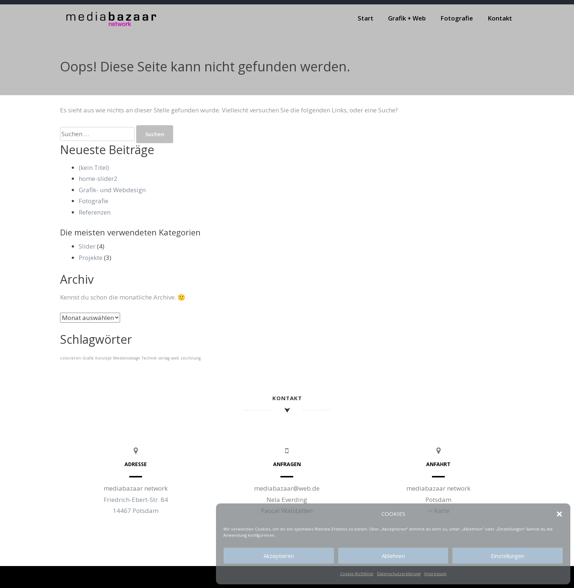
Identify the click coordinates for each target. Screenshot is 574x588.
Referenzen (95, 212)
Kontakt (500, 18)
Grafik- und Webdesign (112, 190)
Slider (87, 246)
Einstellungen (507, 555)
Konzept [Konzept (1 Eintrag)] (103, 358)
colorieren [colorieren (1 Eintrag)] (70, 358)
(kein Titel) (94, 167)
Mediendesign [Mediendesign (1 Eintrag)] (126, 358)
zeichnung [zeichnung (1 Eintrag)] (190, 358)
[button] (559, 514)
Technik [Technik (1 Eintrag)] (149, 358)
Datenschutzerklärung (399, 573)
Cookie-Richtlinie (356, 573)
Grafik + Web (407, 18)
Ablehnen (393, 555)
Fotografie (456, 18)
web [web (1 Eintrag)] (175, 358)
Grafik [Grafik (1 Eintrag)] (88, 358)
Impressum (435, 573)
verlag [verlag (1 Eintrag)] (163, 358)
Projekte (90, 257)
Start (365, 18)
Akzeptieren (279, 555)
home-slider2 (98, 178)
